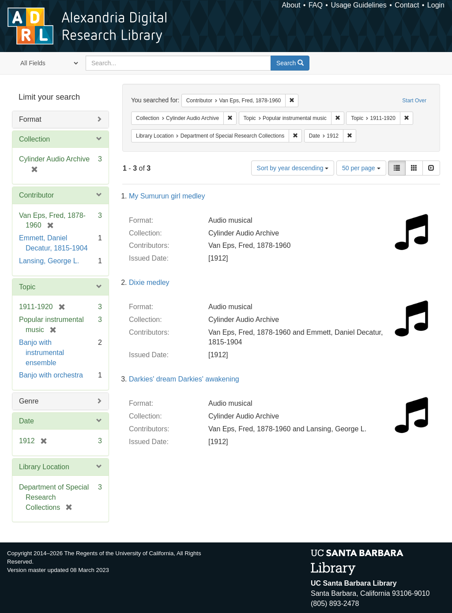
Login (435, 5)
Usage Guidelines (358, 5)
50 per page (361, 168)
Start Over (414, 100)
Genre (28, 401)
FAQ (316, 5)
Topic (27, 287)
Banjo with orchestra (51, 375)
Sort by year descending (293, 168)
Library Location (44, 467)
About (291, 5)
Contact (407, 5)
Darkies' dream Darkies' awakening (184, 379)
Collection (34, 139)
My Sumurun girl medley (167, 196)
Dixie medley (149, 282)
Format (30, 119)
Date (26, 421)
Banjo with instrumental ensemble (41, 352)
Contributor (36, 195)
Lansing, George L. (49, 261)
